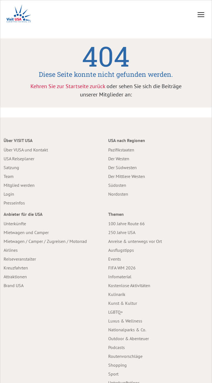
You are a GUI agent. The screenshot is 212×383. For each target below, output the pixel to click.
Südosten (117, 185)
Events (114, 259)
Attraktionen (15, 276)
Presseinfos (14, 203)
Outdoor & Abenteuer (128, 338)
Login (9, 194)
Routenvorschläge (125, 356)
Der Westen (118, 158)
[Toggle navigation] (200, 14)
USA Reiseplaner (19, 158)
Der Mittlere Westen (126, 176)
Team (9, 176)
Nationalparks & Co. (127, 329)
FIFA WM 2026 (122, 268)
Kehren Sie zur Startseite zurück (67, 86)
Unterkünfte (15, 223)
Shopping (117, 365)
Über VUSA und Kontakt (26, 150)
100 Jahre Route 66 (126, 223)
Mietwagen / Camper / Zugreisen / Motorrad (45, 241)
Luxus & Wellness (125, 321)
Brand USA (14, 285)
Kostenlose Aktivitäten (129, 285)
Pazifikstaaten (121, 150)
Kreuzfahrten (16, 268)
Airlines (11, 250)
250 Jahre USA (121, 232)
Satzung (11, 167)
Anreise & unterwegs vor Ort (135, 241)
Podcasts (116, 347)
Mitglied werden (19, 185)
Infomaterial (119, 276)
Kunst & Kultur (122, 303)
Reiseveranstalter (20, 259)
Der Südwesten (122, 167)
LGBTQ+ (115, 312)
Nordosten (118, 194)
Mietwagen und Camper (26, 232)
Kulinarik (116, 294)
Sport (113, 374)
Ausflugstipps (121, 250)
